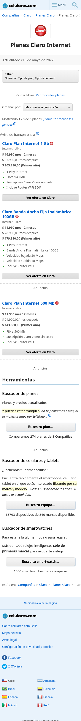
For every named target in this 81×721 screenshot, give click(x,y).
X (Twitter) (12, 666)
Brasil (8, 689)
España (10, 697)
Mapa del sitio (11, 633)
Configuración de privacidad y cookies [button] (27, 647)
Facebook (11, 657)
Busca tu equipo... (40, 505)
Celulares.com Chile (19, 6)
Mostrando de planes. (37, 122)
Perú (43, 705)
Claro (28, 15)
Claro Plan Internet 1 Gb (25, 143)
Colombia (46, 689)
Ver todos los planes (50, 95)
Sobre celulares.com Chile (19, 626)
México (9, 705)
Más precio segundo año (47, 107)
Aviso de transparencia (19, 134)
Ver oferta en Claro (40, 197)
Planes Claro (45, 15)
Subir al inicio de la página (40, 603)
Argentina (46, 680)
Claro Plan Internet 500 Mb (28, 303)
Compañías (10, 15)
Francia (45, 697)
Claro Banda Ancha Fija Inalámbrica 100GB (36, 214)
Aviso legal (9, 640)
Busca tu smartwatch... (40, 561)
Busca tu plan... (40, 427)
